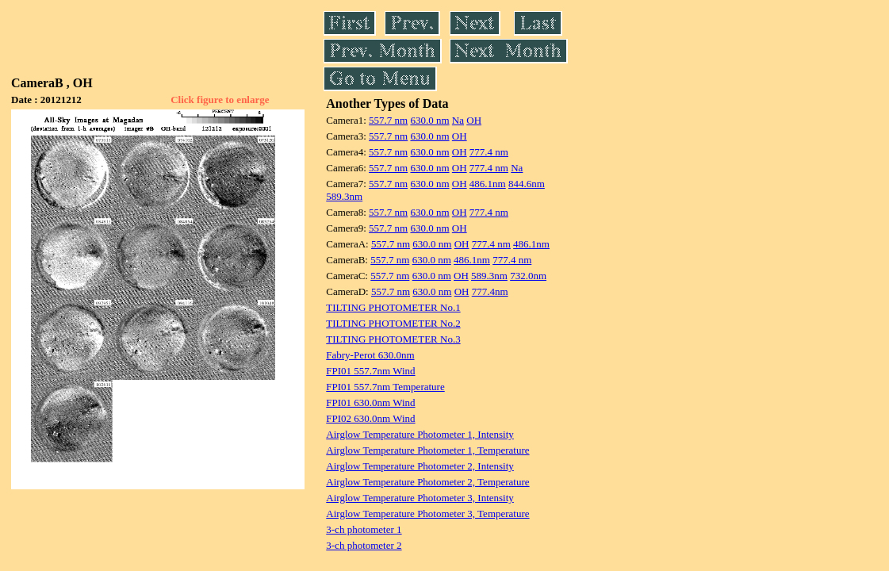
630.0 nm (429, 120)
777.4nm (490, 291)
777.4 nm (488, 152)
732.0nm (528, 276)
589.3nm (344, 196)
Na (458, 120)
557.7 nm (388, 120)
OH (473, 120)
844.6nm (526, 184)
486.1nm (487, 184)
